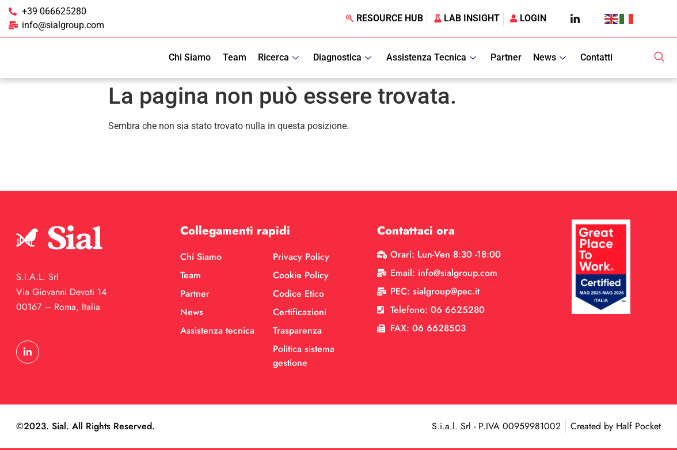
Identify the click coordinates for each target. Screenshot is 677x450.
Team (236, 57)
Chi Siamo (191, 57)
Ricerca (281, 57)
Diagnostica (344, 57)
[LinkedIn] (575, 18)
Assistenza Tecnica (433, 57)
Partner (506, 57)
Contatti (597, 57)
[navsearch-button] (659, 57)
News (551, 57)
